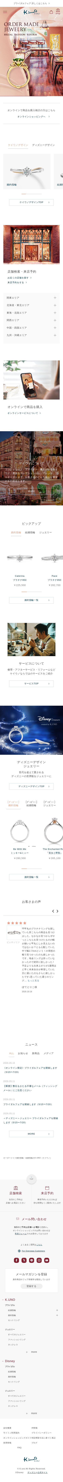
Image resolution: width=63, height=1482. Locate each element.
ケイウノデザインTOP (31, 202)
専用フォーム (21, 1234)
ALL (11, 1053)
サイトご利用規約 (11, 1433)
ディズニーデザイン (43, 145)
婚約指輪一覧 (32, 600)
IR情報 (35, 1428)
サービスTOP (31, 683)
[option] (31, 51)
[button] (53, 911)
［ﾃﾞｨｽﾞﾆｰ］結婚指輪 (32, 804)
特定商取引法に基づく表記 (44, 1438)
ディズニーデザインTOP (31, 786)
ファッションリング (17, 1340)
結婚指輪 (30, 532)
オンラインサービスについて (23, 413)
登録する (31, 1286)
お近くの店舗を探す (18, 277)
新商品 (36, 1053)
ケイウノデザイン (18, 145)
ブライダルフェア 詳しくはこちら (30, 3)
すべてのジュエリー (17, 1334)
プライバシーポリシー (42, 1433)
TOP (31, 1179)
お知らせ (23, 1053)
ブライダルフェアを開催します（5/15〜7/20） (28, 1104)
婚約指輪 (16, 532)
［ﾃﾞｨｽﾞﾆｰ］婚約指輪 (13, 804)
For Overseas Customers (31, 1251)
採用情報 (7, 1443)
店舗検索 (15, 1193)
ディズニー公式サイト (38, 1472)
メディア (49, 1053)
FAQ (19, 1448)
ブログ (35, 1443)
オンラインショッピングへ (31, 116)
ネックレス (13, 1345)
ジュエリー (45, 532)
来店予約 (47, 1193)
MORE (31, 491)
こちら (39, 1245)
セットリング (14, 1320)
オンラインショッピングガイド (17, 1438)
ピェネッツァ (13, 942)
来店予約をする (16, 282)
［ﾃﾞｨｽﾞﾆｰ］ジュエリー (50, 804)
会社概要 (7, 1428)
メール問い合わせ (34, 1219)
